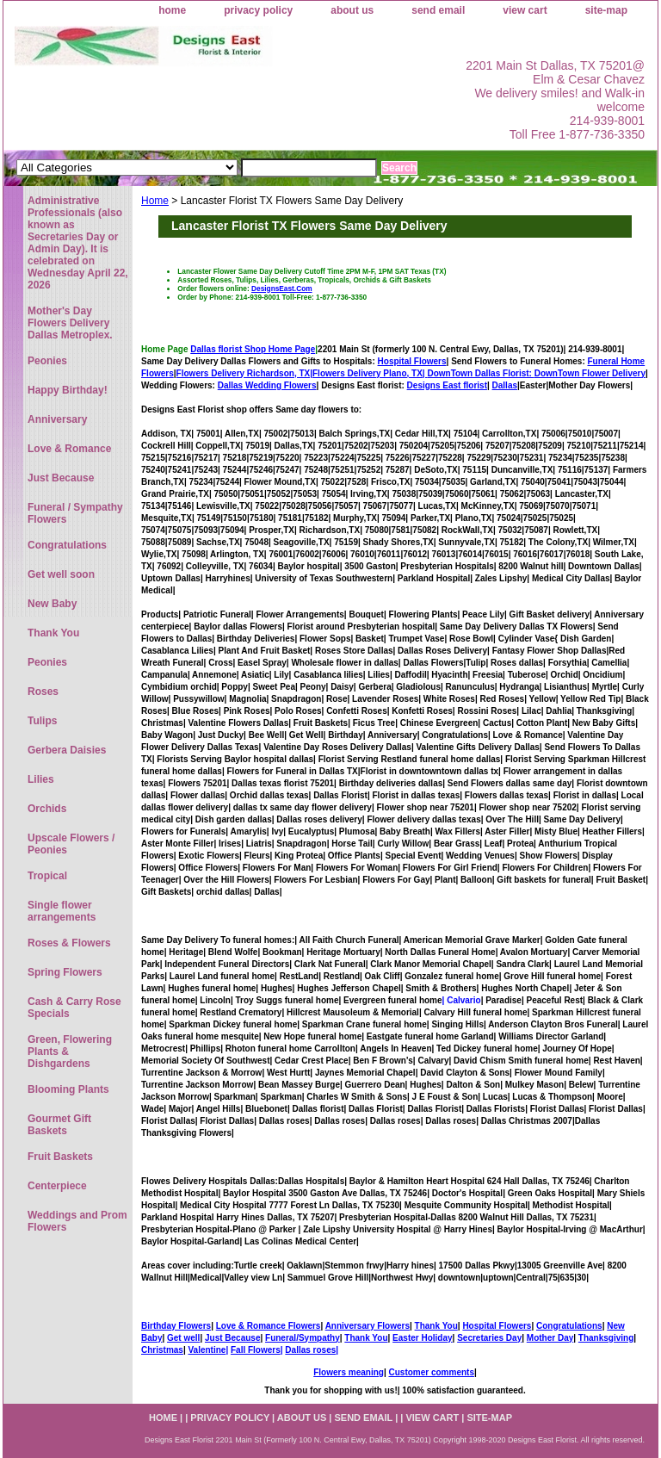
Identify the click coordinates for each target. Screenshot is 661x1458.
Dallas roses (310, 1350)
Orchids (47, 809)
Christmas (162, 1350)
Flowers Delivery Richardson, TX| (244, 373)
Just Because (232, 1338)
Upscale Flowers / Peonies (71, 844)
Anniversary (57, 419)
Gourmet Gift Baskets (59, 1125)
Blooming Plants (68, 1089)
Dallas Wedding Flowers (267, 385)
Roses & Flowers (69, 943)
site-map (606, 10)
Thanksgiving (605, 1338)
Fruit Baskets (60, 1157)
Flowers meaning (348, 1372)
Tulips (42, 721)
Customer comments (430, 1372)
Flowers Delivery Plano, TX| (423, 373)
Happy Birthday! (68, 390)
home (172, 10)
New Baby (52, 604)
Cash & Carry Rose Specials (74, 1008)
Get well (183, 1338)
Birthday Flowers (176, 1326)
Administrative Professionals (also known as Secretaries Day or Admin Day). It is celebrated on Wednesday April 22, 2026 (78, 243)
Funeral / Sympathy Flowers (75, 513)
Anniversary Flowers (367, 1326)
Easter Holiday (422, 1338)
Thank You (436, 1326)
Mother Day (550, 1338)
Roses (43, 692)
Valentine (206, 1350)
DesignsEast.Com (281, 288)
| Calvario (461, 1000)
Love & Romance (69, 449)
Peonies (47, 361)
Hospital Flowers (412, 361)
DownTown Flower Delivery (590, 373)
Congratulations (569, 1326)
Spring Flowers (65, 972)
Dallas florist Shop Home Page (252, 349)
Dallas (504, 385)
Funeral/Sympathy (302, 1338)
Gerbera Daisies (67, 750)
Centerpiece (57, 1186)
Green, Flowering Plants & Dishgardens (70, 1051)
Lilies (41, 779)
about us (352, 10)
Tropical (47, 876)
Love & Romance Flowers (268, 1326)
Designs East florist (447, 385)
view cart (525, 10)
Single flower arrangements (62, 911)
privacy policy (258, 10)
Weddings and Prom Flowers (77, 1221)
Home (155, 201)
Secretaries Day (489, 1338)
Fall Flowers (256, 1350)
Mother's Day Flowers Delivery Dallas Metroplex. (70, 323)
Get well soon (61, 574)
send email (438, 10)
